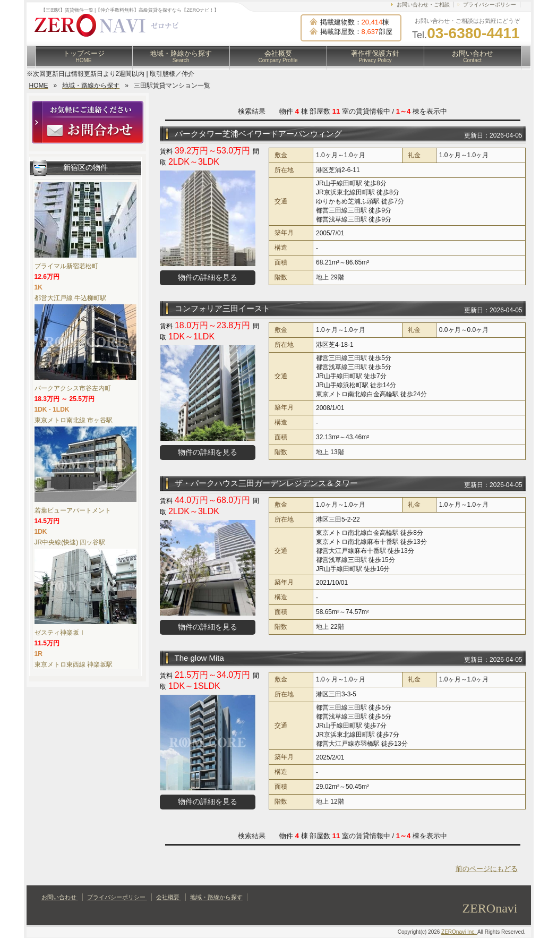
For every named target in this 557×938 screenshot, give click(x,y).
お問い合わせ (472, 56)
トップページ (84, 56)
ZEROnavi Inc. (459, 932)
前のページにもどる (487, 869)
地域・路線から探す (181, 56)
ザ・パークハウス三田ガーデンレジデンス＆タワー (266, 483)
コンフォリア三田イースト (222, 308)
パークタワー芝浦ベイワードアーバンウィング (258, 133)
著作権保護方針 (375, 56)
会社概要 (278, 56)
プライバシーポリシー (489, 4)
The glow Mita (199, 657)
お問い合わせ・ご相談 (423, 4)
